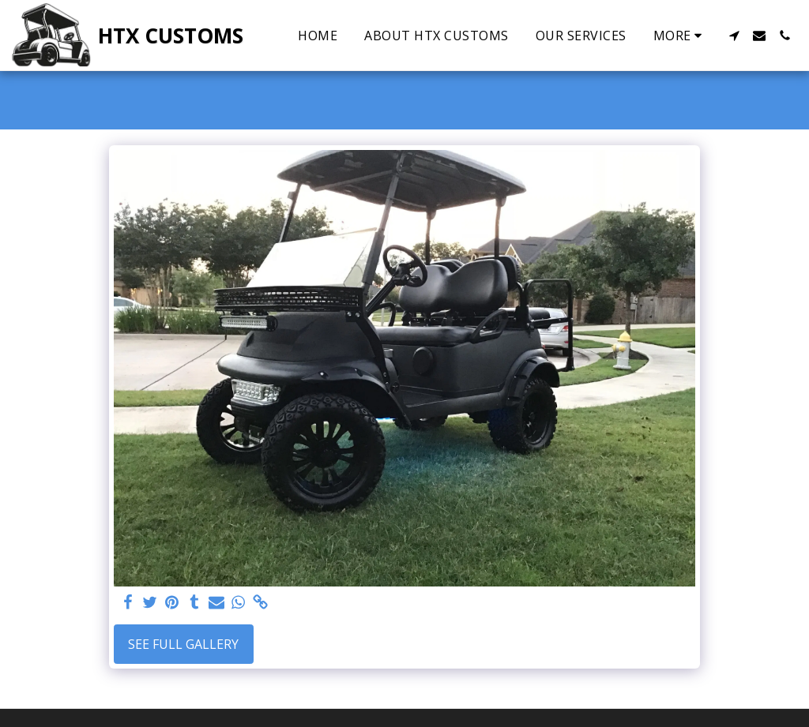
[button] (734, 35)
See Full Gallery (183, 644)
